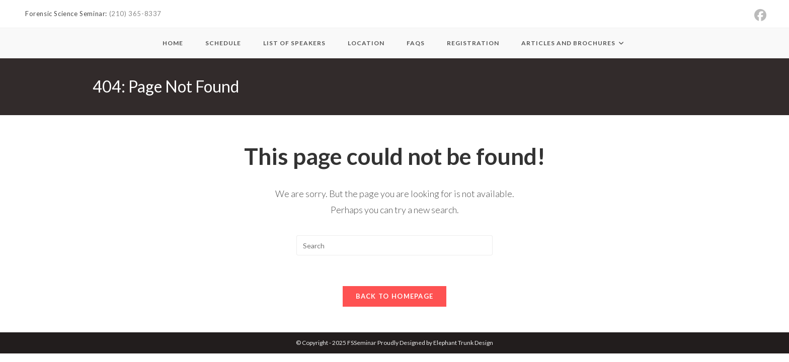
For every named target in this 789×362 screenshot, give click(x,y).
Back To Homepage (395, 296)
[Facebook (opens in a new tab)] (760, 15)
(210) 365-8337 (135, 14)
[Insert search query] (394, 245)
